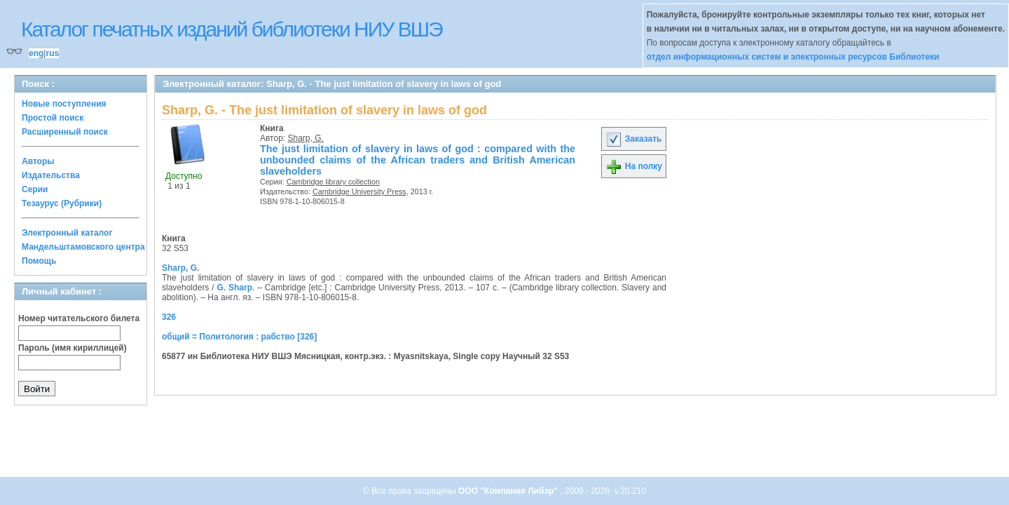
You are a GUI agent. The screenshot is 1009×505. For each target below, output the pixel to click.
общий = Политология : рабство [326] (239, 337)
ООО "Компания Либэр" (509, 491)
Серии (35, 189)
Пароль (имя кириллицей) (72, 348)
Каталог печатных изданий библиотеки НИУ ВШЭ (231, 29)
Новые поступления (64, 104)
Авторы (38, 161)
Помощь (39, 261)
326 (169, 317)
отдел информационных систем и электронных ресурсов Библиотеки (793, 57)
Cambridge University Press (359, 191)
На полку (633, 166)
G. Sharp (234, 287)
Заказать (633, 139)
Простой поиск (52, 118)
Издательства (51, 175)
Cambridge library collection (333, 181)
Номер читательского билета (78, 318)
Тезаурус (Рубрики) (62, 203)
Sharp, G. (306, 138)
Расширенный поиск (65, 132)
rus (52, 53)
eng (36, 53)
